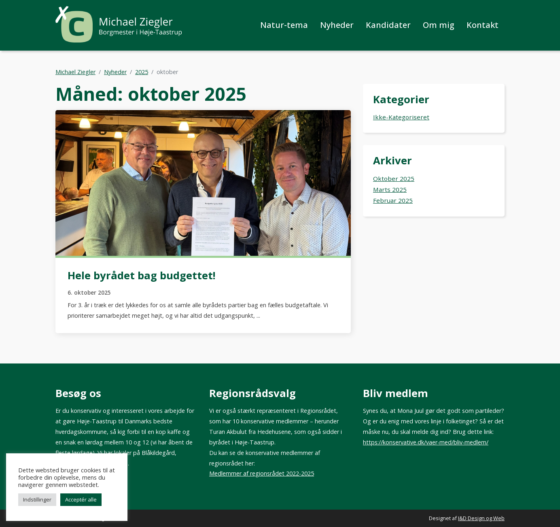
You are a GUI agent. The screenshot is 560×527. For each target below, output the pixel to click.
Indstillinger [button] (37, 499)
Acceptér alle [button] (81, 499)
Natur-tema (284, 24)
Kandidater (388, 24)
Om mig (438, 24)
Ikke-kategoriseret (401, 117)
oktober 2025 (393, 178)
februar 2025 (393, 200)
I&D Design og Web (481, 518)
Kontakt (482, 24)
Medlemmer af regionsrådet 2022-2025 (261, 473)
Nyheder (337, 24)
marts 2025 (390, 189)
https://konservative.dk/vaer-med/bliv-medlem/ (425, 442)
